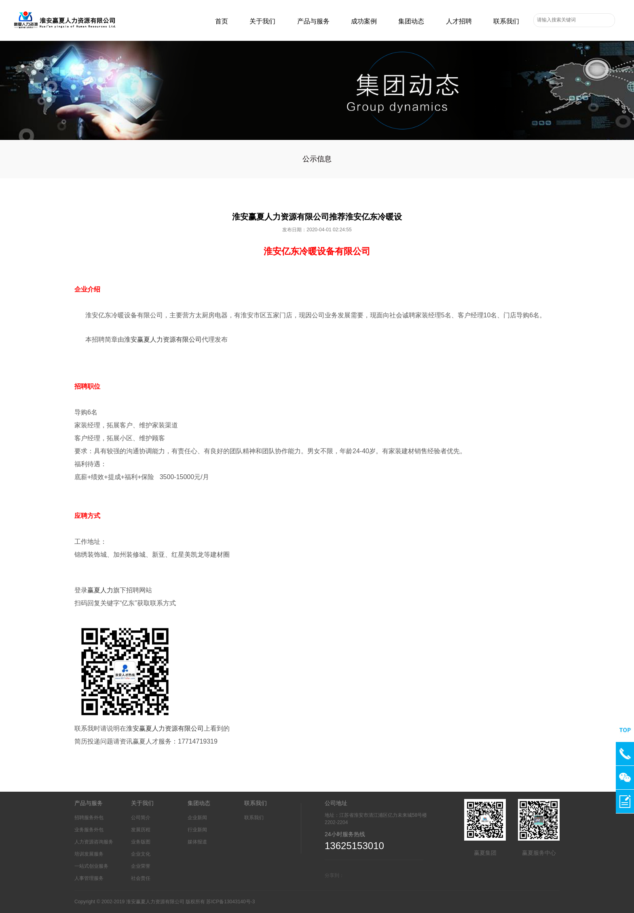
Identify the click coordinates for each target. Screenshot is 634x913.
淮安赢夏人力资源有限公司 (163, 339)
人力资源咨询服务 (93, 842)
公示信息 (317, 159)
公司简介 (140, 817)
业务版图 (140, 842)
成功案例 (364, 21)
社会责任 (140, 878)
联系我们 (506, 21)
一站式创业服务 (91, 866)
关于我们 (262, 21)
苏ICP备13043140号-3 (230, 902)
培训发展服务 (89, 854)
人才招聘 (459, 21)
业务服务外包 (89, 830)
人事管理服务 (89, 878)
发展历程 (140, 830)
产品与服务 (313, 21)
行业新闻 (197, 830)
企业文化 (140, 854)
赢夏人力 (100, 590)
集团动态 (411, 21)
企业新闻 (197, 817)
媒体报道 (197, 842)
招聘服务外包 (89, 817)
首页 (221, 21)
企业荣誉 (140, 866)
